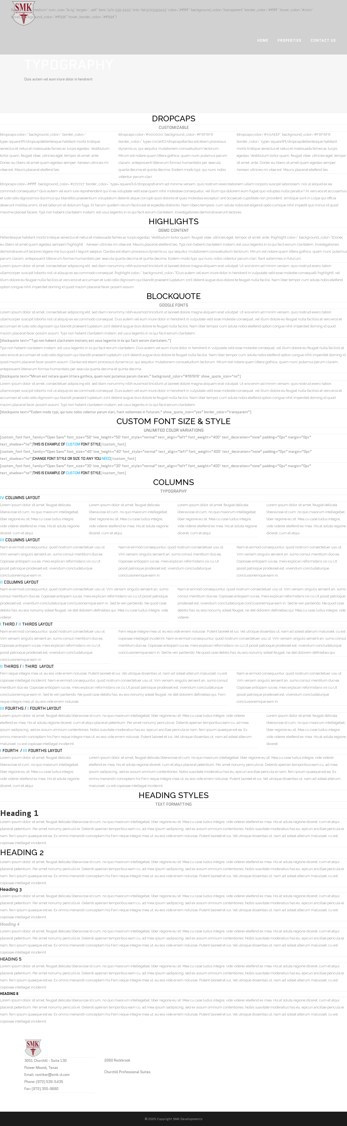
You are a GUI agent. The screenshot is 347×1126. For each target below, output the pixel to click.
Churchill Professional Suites (127, 1072)
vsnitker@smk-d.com (52, 1074)
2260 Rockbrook (117, 1060)
